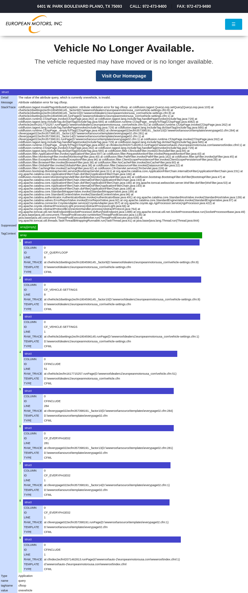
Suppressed (8, 225)
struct (5, 92)
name (4, 580)
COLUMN (30, 247)
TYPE (28, 272)
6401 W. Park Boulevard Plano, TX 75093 (79, 6)
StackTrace (8, 107)
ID (25, 252)
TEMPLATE (31, 267)
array (23, 235)
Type (4, 575)
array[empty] (28, 227)
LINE (27, 257)
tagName (7, 585)
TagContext (8, 233)
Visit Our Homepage (124, 75)
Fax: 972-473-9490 (194, 6)
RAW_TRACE (33, 262)
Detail (4, 97)
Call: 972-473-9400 (148, 6)
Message (7, 102)
